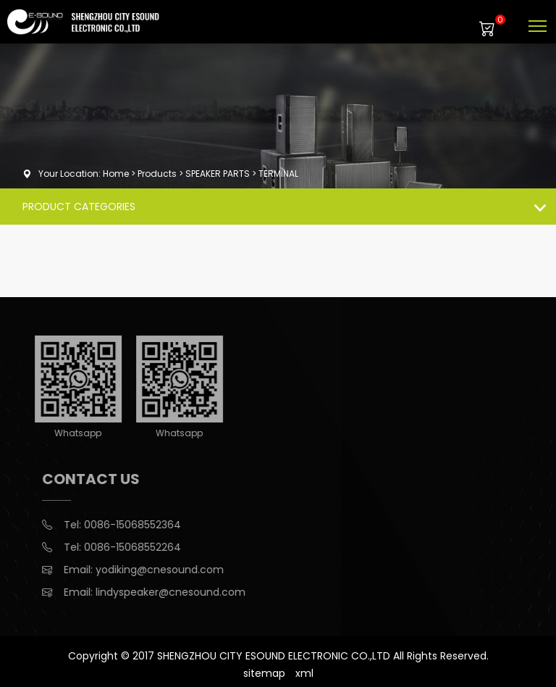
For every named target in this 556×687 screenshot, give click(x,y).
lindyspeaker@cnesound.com (178, 592)
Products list (542, 206)
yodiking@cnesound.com (167, 569)
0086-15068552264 (139, 547)
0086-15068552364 (139, 524)
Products (157, 173)
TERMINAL (278, 173)
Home (116, 173)
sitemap (264, 673)
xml (304, 673)
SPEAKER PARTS (217, 173)
